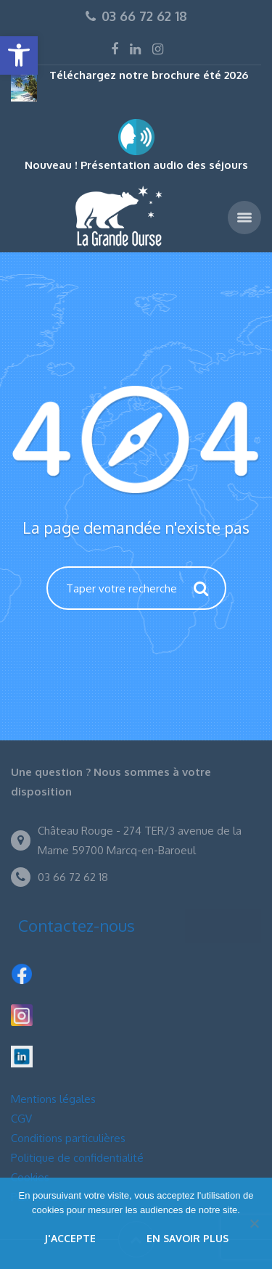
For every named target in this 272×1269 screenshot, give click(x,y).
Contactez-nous (76, 925)
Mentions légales (53, 1099)
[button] (19, 55)
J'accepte (70, 1238)
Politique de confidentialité (77, 1158)
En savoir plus (187, 1238)
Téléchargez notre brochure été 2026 (148, 75)
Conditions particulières (68, 1138)
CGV (21, 1118)
